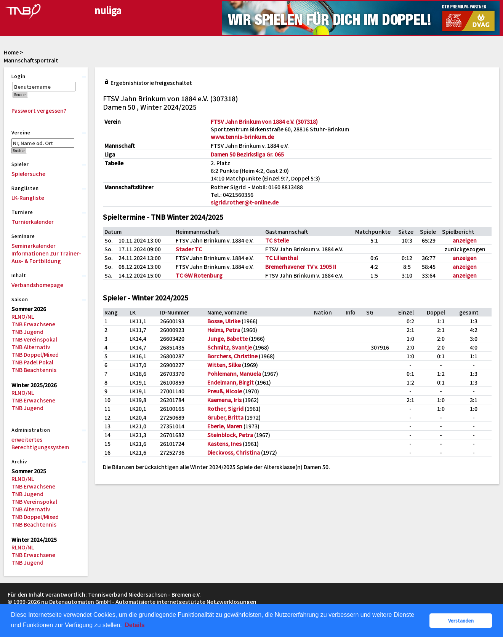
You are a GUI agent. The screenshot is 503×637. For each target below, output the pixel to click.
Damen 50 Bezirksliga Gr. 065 (247, 154)
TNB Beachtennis (33, 370)
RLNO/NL (22, 316)
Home (11, 52)
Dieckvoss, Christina (233, 452)
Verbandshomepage (37, 285)
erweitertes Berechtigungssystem (40, 443)
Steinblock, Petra (230, 435)
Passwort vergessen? (38, 110)
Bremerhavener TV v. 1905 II (300, 266)
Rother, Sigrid (225, 408)
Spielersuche (28, 173)
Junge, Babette (227, 338)
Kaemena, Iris (224, 400)
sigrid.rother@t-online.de (245, 202)
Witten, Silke (224, 365)
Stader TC (189, 249)
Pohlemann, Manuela (234, 373)
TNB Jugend (27, 331)
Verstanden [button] (461, 620)
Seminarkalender (33, 245)
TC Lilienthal (281, 258)
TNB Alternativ (30, 347)
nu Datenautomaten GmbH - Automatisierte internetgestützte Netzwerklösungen (148, 601)
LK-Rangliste (27, 197)
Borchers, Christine (232, 356)
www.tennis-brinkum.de (242, 136)
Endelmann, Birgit (230, 382)
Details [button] (134, 625)
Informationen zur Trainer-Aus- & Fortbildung (46, 257)
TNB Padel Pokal (32, 362)
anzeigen (465, 240)
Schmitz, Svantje (229, 347)
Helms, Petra (223, 330)
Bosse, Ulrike (223, 321)
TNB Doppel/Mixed (35, 354)
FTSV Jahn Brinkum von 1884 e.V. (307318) (264, 121)
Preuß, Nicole (224, 391)
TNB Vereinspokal (34, 339)
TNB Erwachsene (33, 324)
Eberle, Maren (224, 426)
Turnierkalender (32, 221)
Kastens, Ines (224, 443)
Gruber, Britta (225, 417)
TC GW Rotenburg (199, 275)
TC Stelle (277, 240)
